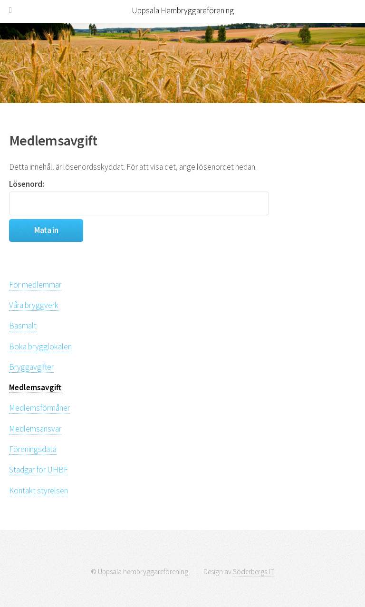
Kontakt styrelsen (38, 490)
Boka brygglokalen (40, 346)
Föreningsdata (33, 449)
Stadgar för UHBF (38, 469)
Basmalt (23, 325)
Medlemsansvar (35, 429)
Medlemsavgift (35, 387)
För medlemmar (35, 284)
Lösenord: (139, 197)
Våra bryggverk (33, 305)
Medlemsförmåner (39, 408)
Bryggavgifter (31, 367)
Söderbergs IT (253, 571)
